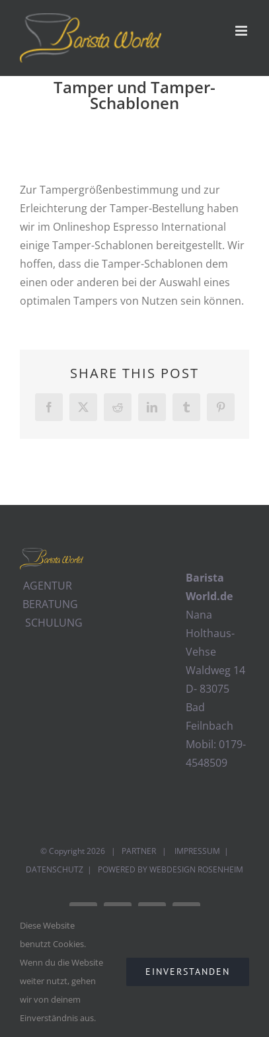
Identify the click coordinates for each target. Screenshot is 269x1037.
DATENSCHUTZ (54, 869)
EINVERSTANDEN (187, 972)
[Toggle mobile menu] (242, 31)
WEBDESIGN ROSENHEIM (196, 869)
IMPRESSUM (196, 851)
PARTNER (139, 851)
